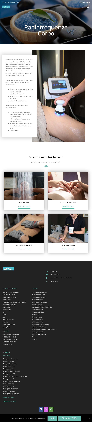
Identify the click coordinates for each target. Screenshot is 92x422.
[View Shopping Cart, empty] (85, 2)
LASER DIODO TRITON (9, 295)
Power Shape (7, 300)
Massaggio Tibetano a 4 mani (11, 381)
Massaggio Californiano (38, 297)
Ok (52, 418)
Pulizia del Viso (36, 315)
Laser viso (6, 322)
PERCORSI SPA (24, 203)
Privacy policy (69, 418)
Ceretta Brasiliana (37, 310)
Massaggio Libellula (37, 320)
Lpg (4, 317)
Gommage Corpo (37, 317)
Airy (4, 312)
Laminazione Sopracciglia (39, 302)
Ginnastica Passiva (8, 320)
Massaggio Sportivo (37, 300)
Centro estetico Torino (10, 402)
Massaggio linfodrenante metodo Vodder (44, 330)
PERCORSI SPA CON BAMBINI (11, 335)
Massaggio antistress (9, 391)
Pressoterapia (7, 310)
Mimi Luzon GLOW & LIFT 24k (11, 292)
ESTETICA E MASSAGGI (68, 203)
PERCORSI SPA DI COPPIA (10, 340)
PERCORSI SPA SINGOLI (9, 337)
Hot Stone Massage (8, 386)
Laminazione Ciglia (37, 322)
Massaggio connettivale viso (40, 325)
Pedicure (34, 337)
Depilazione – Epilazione (39, 335)
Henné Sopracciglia (37, 305)
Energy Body (6, 327)
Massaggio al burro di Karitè (11, 394)
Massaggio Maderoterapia (39, 292)
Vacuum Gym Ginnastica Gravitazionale (14, 302)
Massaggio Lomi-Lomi (38, 295)
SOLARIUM (6, 352)
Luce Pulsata (6, 307)
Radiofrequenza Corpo (9, 297)
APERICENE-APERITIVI (9, 342)
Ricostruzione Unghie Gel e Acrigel (42, 307)
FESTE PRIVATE (7, 345)
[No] (90, 418)
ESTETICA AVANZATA (24, 245)
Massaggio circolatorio (38, 332)
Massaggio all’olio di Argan (10, 389)
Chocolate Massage (8, 384)
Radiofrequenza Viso (9, 325)
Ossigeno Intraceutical (9, 305)
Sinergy (5, 315)
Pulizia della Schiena (38, 312)
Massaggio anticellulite (38, 327)
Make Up (34, 340)
